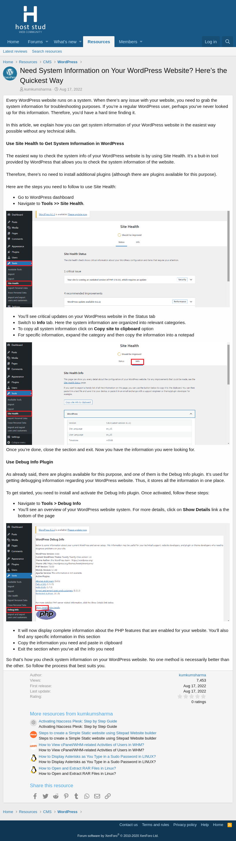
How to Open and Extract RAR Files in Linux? (77, 768)
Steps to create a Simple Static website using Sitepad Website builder (97, 733)
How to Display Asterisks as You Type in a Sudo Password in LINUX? (97, 756)
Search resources (47, 51)
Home (13, 41)
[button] (47, 41)
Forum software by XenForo (118, 835)
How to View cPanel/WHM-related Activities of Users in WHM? (91, 744)
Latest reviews (15, 51)
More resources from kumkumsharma (71, 714)
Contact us (128, 824)
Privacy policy (185, 824)
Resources (98, 41)
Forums (35, 41)
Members (128, 41)
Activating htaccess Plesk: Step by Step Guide (78, 721)
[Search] (227, 41)
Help (205, 824)
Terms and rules (155, 824)
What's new (65, 41)
